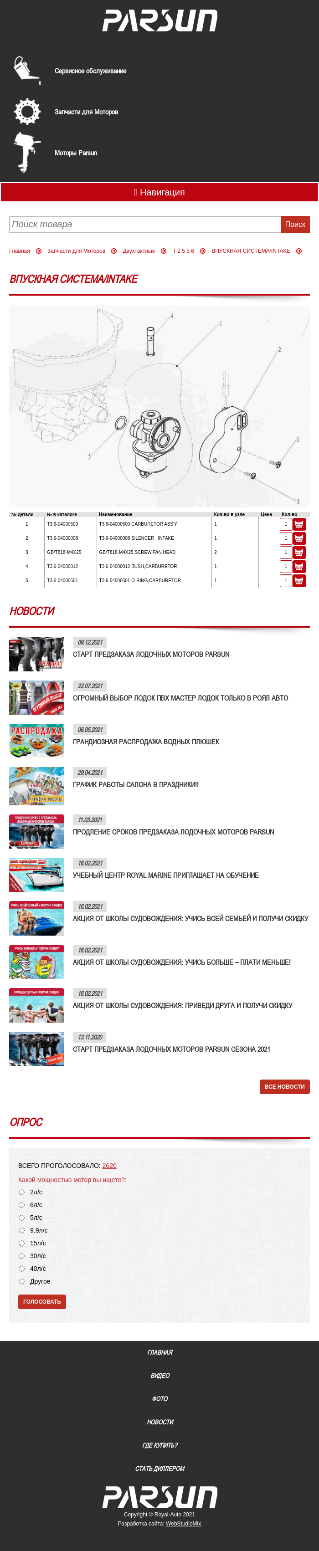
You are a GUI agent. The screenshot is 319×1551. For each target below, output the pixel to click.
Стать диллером (159, 1468)
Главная (19, 251)
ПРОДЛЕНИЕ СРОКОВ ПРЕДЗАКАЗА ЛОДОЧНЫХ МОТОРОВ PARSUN (173, 832)
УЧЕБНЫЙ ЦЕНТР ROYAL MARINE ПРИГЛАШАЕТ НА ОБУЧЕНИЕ (166, 875)
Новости (160, 1422)
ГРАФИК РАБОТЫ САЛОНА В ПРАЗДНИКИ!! (136, 784)
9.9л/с (39, 1230)
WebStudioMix (183, 1523)
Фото (159, 1399)
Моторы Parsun (76, 152)
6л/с (36, 1205)
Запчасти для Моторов (86, 111)
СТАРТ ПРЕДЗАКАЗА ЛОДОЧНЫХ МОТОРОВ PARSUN (151, 654)
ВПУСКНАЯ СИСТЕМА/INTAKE (250, 251)
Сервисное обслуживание (90, 71)
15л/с (38, 1243)
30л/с (38, 1256)
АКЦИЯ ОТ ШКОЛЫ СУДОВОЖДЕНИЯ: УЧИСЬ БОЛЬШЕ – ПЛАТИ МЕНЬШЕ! (182, 962)
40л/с (38, 1268)
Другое (40, 1281)
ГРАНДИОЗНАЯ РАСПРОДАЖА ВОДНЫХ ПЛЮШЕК (146, 741)
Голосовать (42, 1302)
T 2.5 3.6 (183, 251)
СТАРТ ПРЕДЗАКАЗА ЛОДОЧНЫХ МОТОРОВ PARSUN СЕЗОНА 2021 (171, 1049)
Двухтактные (139, 251)
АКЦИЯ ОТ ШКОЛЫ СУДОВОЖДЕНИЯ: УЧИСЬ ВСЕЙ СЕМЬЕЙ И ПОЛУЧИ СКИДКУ (190, 918)
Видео (159, 1375)
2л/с (36, 1192)
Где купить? (159, 1445)
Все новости (285, 1087)
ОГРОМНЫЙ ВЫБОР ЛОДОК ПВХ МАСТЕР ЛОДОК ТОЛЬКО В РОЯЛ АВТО (180, 698)
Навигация (159, 192)
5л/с (36, 1217)
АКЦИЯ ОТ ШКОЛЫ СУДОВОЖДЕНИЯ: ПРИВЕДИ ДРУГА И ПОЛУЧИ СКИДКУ (182, 1005)
